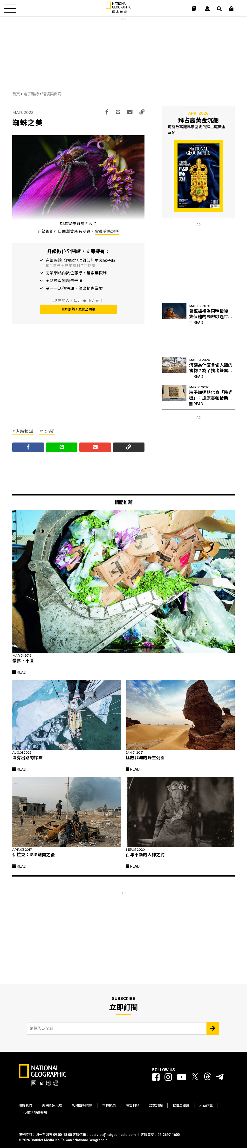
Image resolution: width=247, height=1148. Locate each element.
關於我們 (25, 1105)
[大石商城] (231, 9)
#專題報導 (23, 431)
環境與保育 (52, 94)
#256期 (47, 431)
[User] (207, 9)
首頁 (16, 94)
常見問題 (109, 1105)
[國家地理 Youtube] (181, 1077)
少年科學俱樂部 (35, 1113)
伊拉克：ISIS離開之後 (33, 854)
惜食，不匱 (23, 660)
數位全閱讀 (180, 1105)
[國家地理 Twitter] (195, 1077)
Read (196, 322)
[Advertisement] (123, 51)
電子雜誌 (31, 94)
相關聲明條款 (82, 1105)
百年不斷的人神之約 (145, 854)
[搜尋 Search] (219, 9)
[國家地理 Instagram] (168, 1077)
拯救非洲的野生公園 (145, 757)
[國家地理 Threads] (207, 1077)
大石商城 (206, 1105)
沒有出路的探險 (27, 757)
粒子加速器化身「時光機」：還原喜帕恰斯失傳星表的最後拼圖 (211, 398)
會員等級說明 (107, 231)
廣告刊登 (132, 1105)
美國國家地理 (52, 1105)
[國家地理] (118, 12)
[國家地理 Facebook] (156, 1077)
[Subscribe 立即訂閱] (212, 1028)
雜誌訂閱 (156, 1105)
